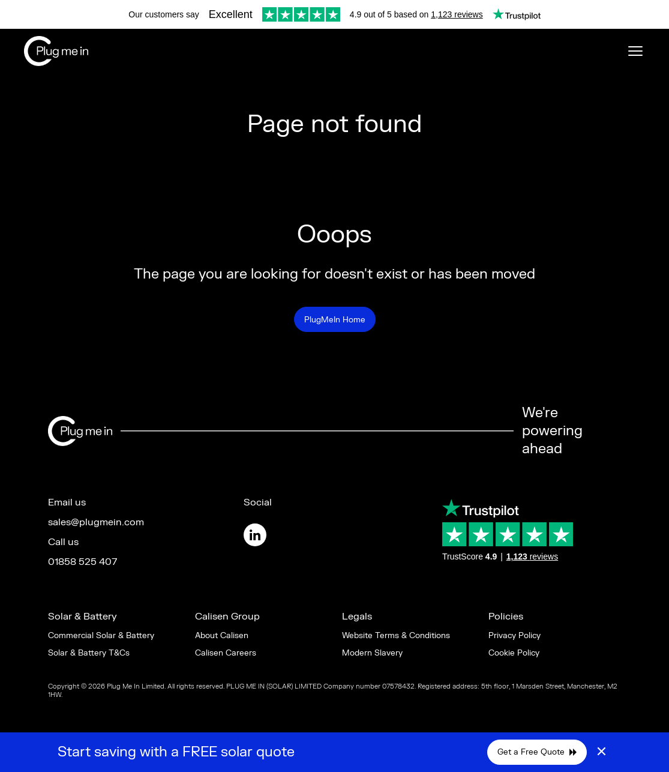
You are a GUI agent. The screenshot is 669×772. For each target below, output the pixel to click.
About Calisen (221, 635)
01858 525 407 (82, 562)
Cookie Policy (513, 653)
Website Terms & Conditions (396, 635)
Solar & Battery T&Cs (89, 653)
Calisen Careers (225, 653)
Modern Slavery (372, 653)
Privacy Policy (514, 635)
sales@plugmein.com (96, 522)
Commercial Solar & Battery (101, 635)
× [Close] (601, 752)
